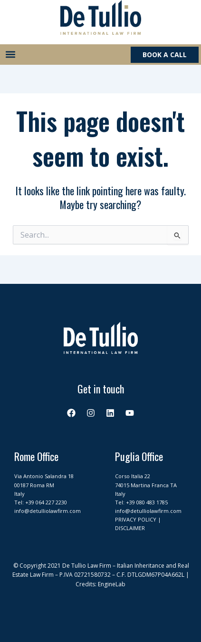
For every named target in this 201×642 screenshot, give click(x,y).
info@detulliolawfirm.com (47, 510)
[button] (10, 54)
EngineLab (111, 584)
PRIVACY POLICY (135, 519)
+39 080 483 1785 (147, 502)
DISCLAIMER (130, 528)
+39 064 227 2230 (46, 502)
